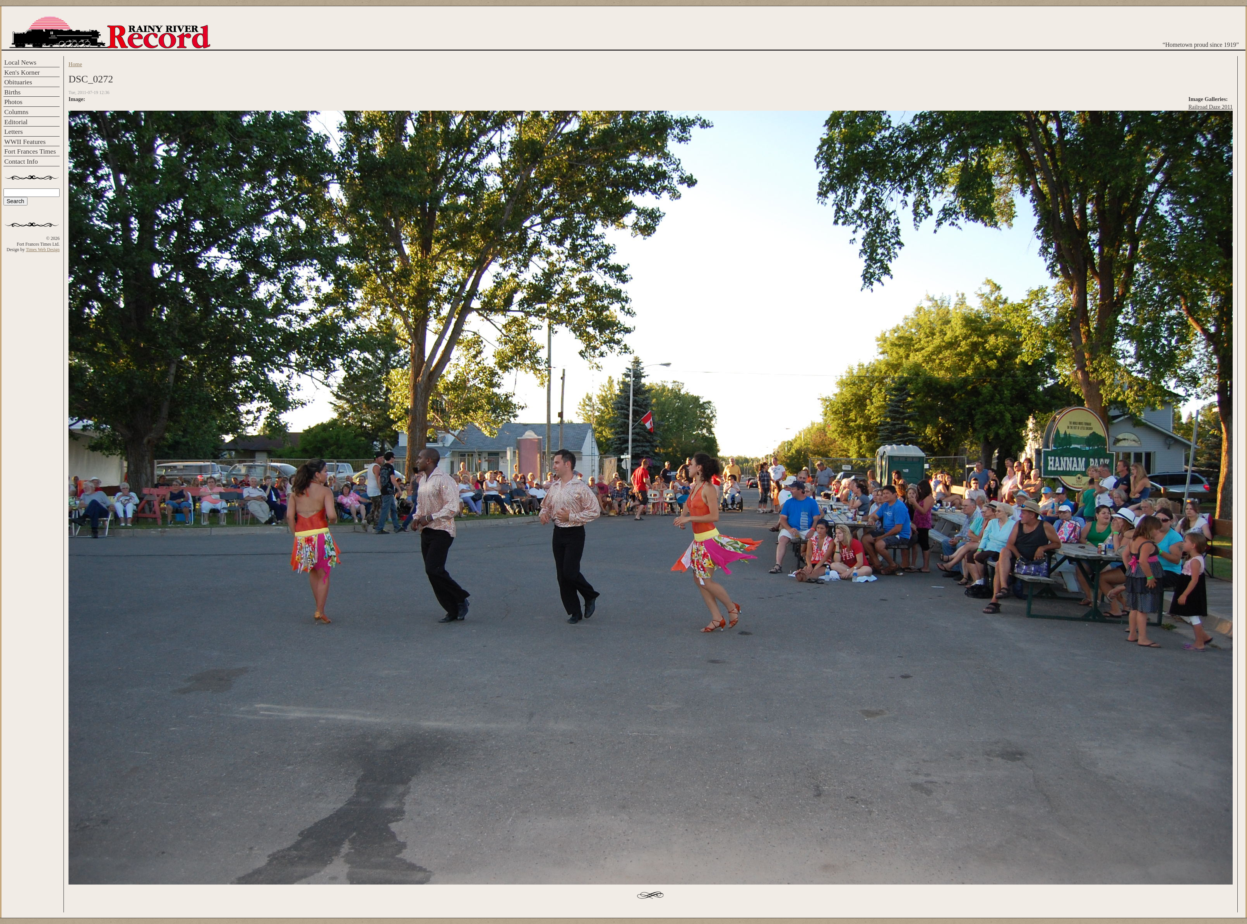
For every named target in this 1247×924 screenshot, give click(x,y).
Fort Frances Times (30, 151)
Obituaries (18, 82)
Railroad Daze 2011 (1210, 107)
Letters (13, 131)
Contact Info (21, 161)
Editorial (15, 122)
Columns (16, 112)
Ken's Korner (22, 72)
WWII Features (25, 141)
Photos (13, 102)
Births (12, 92)
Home (75, 64)
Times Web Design (43, 249)
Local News (20, 62)
